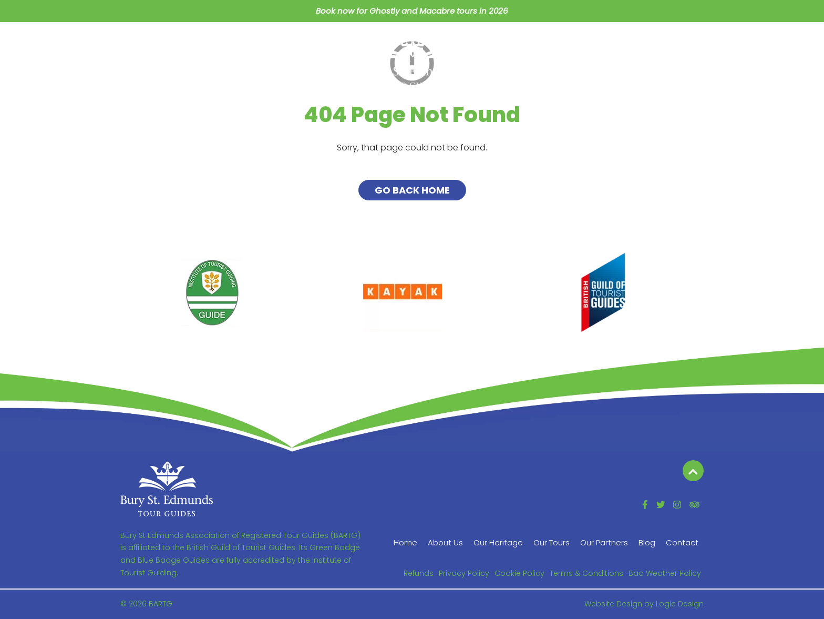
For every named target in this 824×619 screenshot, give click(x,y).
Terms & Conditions (586, 573)
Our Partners (507, 45)
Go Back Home (412, 190)
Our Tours (322, 45)
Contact (678, 45)
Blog (565, 45)
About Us (191, 45)
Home (140, 45)
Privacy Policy (464, 573)
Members (618, 45)
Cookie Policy (519, 573)
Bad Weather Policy (665, 573)
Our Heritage (256, 45)
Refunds (419, 573)
